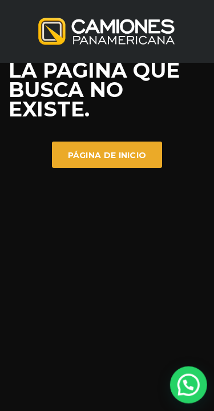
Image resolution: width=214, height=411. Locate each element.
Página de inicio (107, 155)
